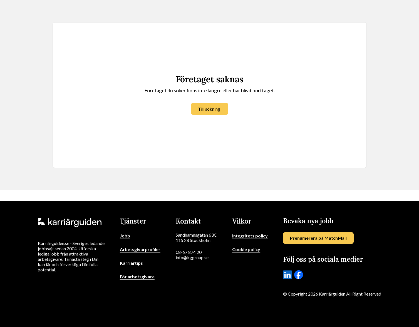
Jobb (125, 235)
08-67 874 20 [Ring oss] (189, 252)
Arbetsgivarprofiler (140, 249)
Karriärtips (131, 263)
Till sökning (209, 109)
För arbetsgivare (137, 276)
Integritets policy (250, 235)
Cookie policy (246, 249)
